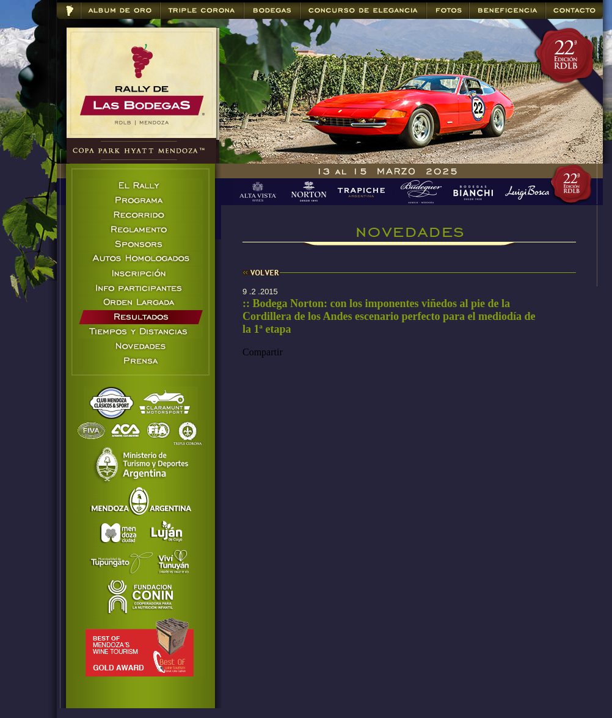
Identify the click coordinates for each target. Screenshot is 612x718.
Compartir (262, 352)
